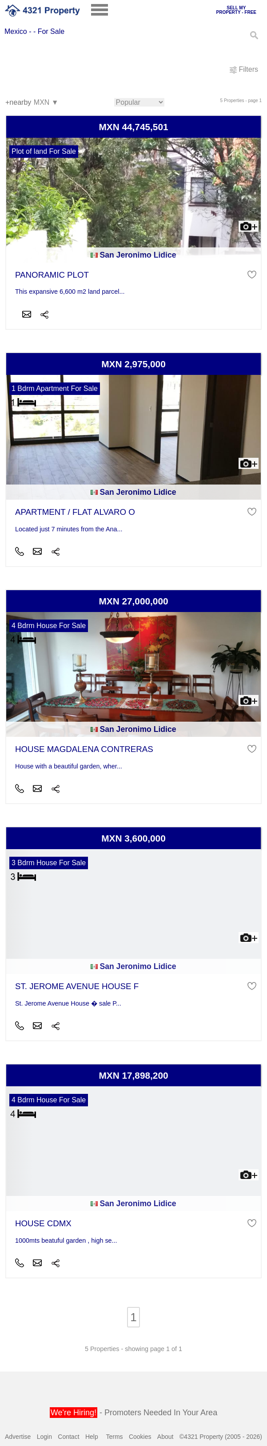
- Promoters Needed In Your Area (133, 1412)
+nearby (18, 102)
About (165, 1436)
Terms (114, 1436)
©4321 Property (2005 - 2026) (220, 1436)
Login (44, 1436)
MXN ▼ (45, 103)
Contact (68, 1436)
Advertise (18, 1436)
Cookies (140, 1436)
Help (91, 1436)
